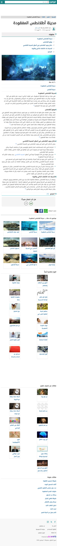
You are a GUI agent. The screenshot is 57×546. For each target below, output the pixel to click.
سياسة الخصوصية (40, 529)
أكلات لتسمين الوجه (50, 484)
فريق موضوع (41, 533)
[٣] (39, 137)
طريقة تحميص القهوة (49, 481)
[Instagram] (47, 522)
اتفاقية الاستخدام (51, 529)
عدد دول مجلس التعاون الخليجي (47, 488)
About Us (53, 533)
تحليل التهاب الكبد (51, 505)
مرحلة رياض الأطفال (50, 502)
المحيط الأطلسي (20, 154)
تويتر (36, 211)
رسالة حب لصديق (51, 495)
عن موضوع (42, 526)
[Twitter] (51, 522)
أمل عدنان (37, 28)
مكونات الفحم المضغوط (49, 491)
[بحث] (48, 2)
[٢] (10, 124)
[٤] (16, 144)
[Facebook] (54, 522)
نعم (31, 203)
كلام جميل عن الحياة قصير (48, 512)
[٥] (25, 189)
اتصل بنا (54, 526)
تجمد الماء (53, 509)
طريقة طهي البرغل (50, 498)
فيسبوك (41, 211)
